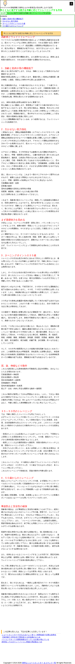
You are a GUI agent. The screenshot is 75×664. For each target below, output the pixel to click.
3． (3, 255)
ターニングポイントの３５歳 (13, 24)
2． (3, 129)
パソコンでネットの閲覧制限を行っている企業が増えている (25, 640)
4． (3, 478)
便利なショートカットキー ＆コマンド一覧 (39, 663)
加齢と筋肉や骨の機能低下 (12, 19)
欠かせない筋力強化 (10, 21)
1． (3, 68)
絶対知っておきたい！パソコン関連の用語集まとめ (22, 642)
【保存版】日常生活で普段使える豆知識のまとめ (21, 637)
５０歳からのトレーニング (12, 26)
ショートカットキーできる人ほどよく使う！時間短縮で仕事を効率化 (29, 635)
